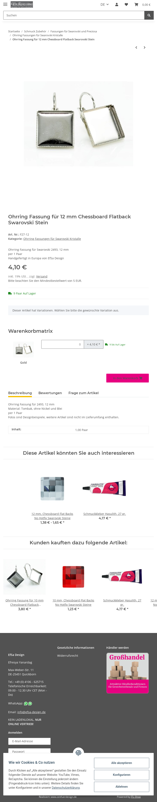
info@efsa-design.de (31, 712)
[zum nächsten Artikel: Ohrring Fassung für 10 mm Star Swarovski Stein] (144, 47)
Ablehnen (120, 786)
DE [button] (103, 4)
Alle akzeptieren (120, 762)
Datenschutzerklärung (24, 789)
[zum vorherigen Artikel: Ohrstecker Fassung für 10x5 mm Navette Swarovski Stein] (136, 47)
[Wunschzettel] (126, 4)
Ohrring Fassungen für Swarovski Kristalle (52, 239)
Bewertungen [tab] (50, 393)
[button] (116, 4)
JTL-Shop (136, 797)
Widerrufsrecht (67, 656)
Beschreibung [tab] (20, 393)
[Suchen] (74, 15)
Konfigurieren (120, 774)
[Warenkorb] (142, 4)
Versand (41, 276)
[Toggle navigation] (5, 2)
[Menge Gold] (62, 344)
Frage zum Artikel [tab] (83, 393)
